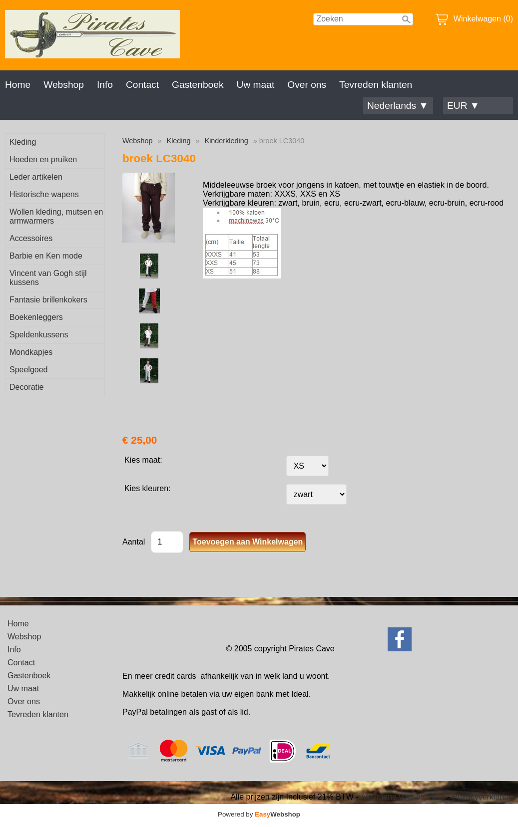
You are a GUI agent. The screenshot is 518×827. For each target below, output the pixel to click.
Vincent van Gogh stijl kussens (47, 277)
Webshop (63, 84)
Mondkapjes (30, 352)
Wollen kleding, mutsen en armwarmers (56, 216)
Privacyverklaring (482, 797)
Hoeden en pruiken (43, 159)
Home (17, 84)
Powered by (259, 814)
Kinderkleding (226, 141)
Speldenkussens (38, 334)
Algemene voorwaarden (403, 797)
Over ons (306, 84)
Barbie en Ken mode (45, 256)
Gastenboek (197, 84)
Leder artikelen (35, 177)
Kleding (22, 142)
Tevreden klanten (375, 84)
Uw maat (256, 84)
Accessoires (30, 238)
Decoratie (26, 387)
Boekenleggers (36, 317)
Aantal (133, 542)
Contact (142, 84)
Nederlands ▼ (397, 105)
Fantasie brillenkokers (48, 299)
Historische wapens (44, 194)
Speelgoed (28, 369)
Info (105, 84)
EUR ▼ (463, 105)
